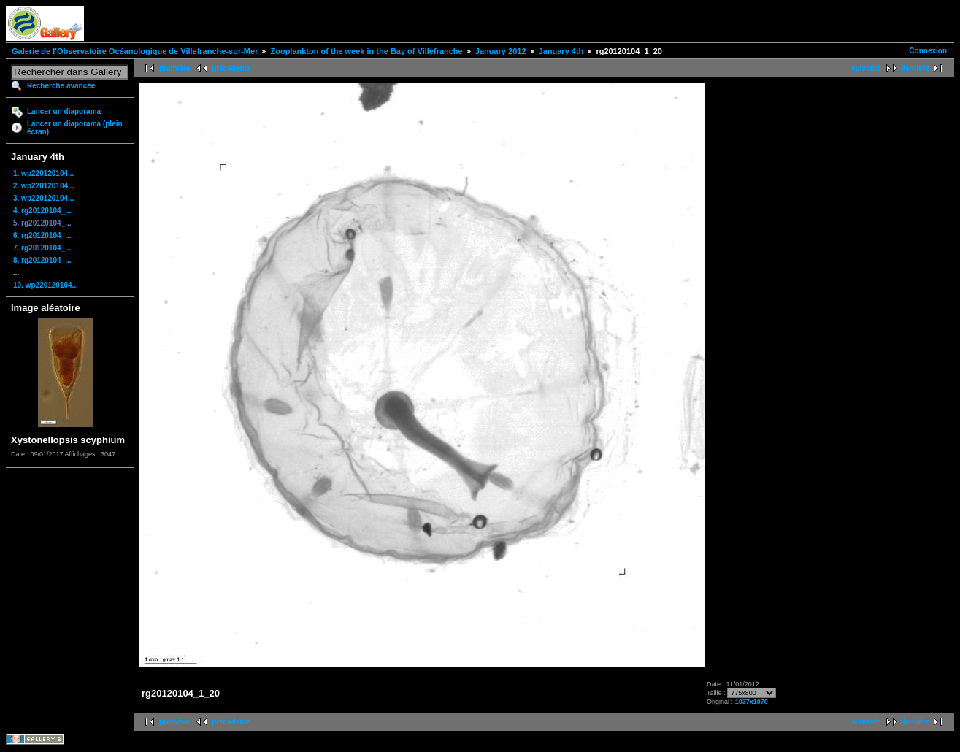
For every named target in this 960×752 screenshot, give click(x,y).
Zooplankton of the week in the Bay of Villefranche (366, 51)
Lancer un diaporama (64, 111)
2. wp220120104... (43, 186)
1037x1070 (751, 701)
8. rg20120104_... (42, 260)
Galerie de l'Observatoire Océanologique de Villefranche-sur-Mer (135, 51)
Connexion (928, 51)
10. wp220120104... (45, 285)
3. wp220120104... (43, 198)
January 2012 (500, 51)
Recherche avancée (61, 86)
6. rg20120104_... (42, 235)
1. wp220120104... (43, 173)
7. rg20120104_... (42, 248)
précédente (231, 68)
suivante (866, 68)
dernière (915, 68)
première (174, 68)
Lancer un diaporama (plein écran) (75, 128)
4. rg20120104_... (42, 211)
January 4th (561, 51)
